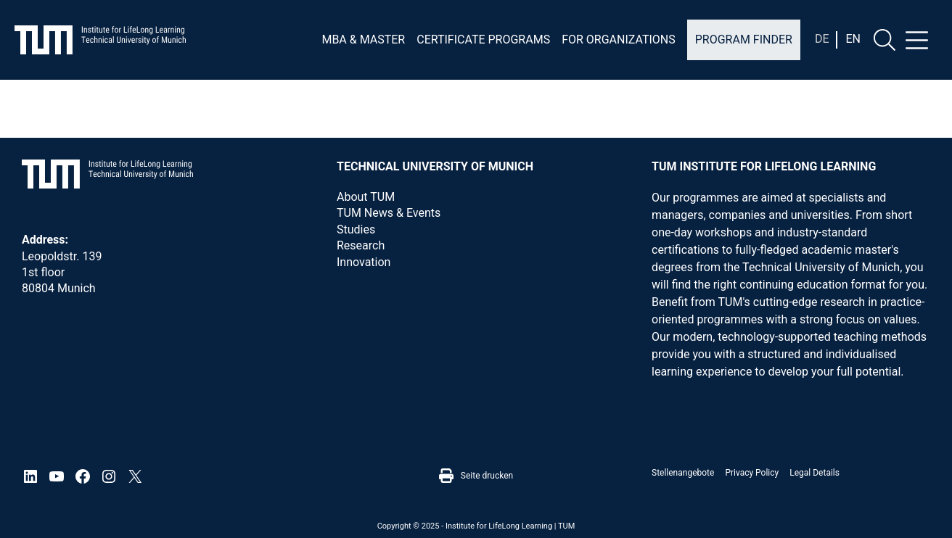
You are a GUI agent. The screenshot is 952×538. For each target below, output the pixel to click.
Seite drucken (476, 475)
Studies (356, 229)
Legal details (814, 473)
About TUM (366, 197)
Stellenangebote (683, 473)
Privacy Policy (752, 473)
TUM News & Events (388, 213)
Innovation (363, 262)
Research (361, 245)
